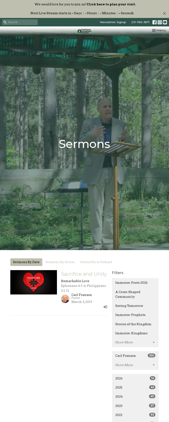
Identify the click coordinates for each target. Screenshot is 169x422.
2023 (135, 406)
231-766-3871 (140, 22)
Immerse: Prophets (130, 315)
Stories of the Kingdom (133, 324)
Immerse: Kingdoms (131, 333)
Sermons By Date (26, 262)
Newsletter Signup (113, 22)
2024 (135, 396)
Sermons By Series (59, 262)
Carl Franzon (135, 355)
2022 (135, 415)
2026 (135, 378)
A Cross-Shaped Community (127, 294)
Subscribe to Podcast (96, 262)
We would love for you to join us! (85, 4)
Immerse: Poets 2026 (131, 283)
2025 (135, 387)
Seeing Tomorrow (129, 306)
